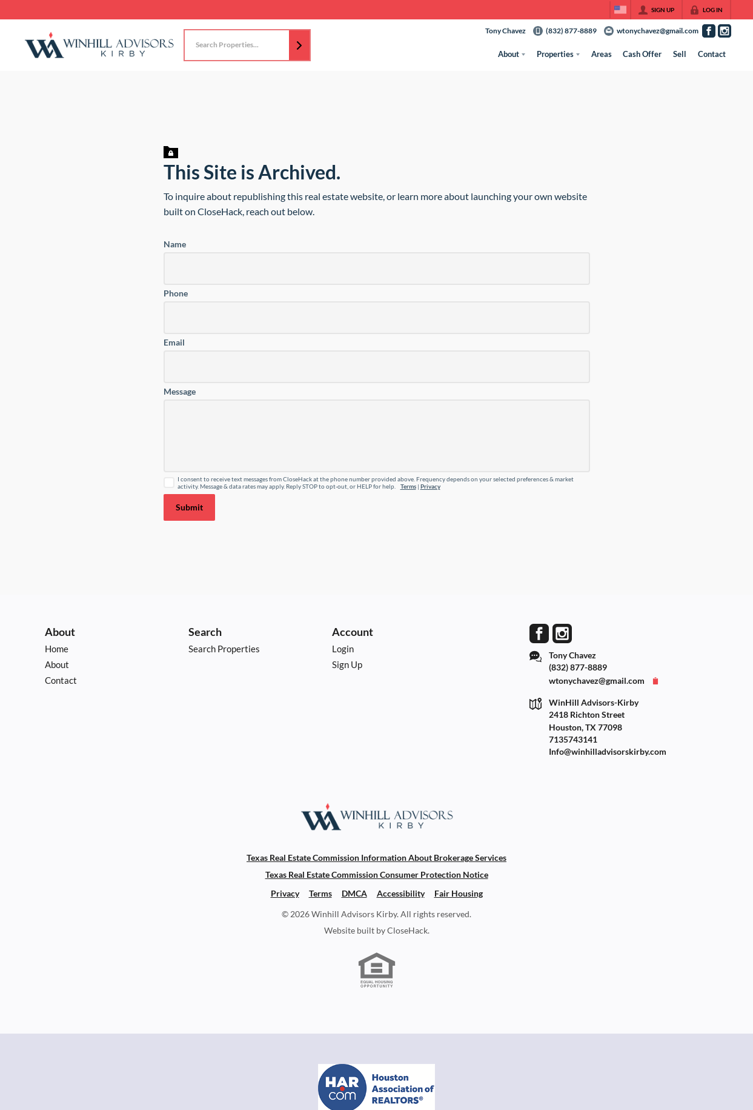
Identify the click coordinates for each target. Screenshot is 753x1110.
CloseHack (407, 930)
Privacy (430, 486)
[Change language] (620, 9)
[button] (299, 45)
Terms (408, 486)
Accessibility (401, 893)
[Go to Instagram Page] (724, 31)
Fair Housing (458, 893)
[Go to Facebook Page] (708, 31)
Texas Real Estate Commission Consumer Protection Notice (376, 875)
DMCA (354, 893)
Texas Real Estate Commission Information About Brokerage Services (376, 858)
